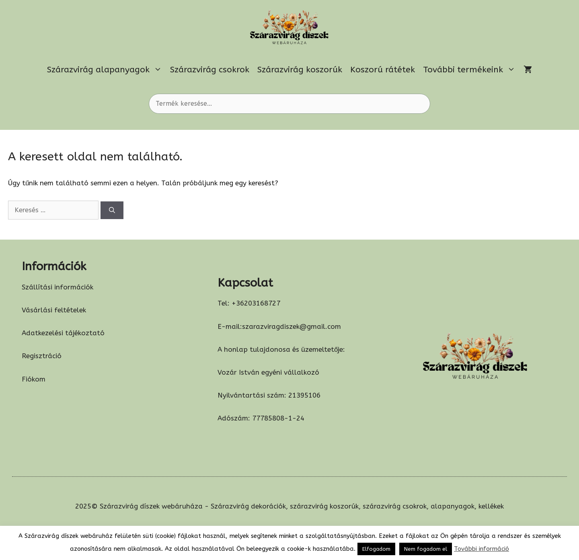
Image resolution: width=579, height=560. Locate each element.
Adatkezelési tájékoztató (63, 333)
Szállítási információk (57, 287)
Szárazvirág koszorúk (299, 70)
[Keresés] (112, 210)
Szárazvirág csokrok (209, 70)
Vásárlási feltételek (54, 310)
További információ (481, 548)
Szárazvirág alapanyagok (106, 70)
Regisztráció (42, 356)
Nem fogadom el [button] (425, 549)
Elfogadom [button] (376, 549)
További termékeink (471, 70)
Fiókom (33, 379)
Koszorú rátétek (382, 70)
